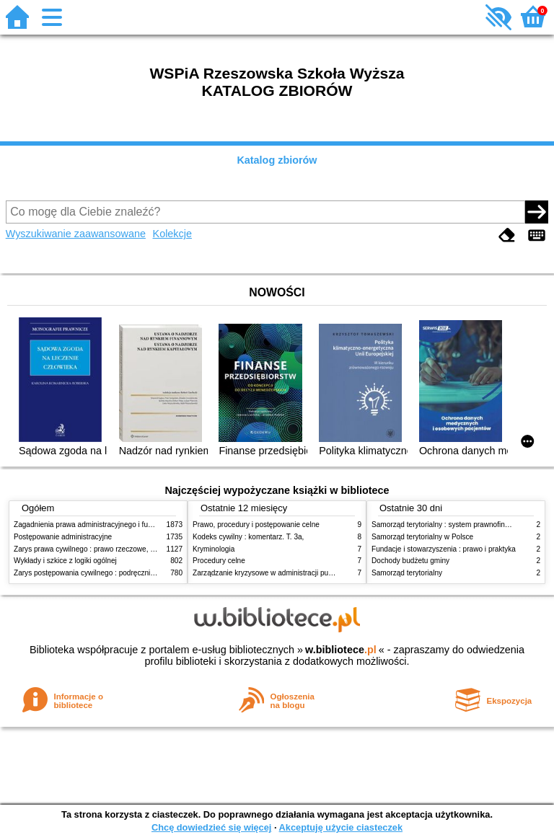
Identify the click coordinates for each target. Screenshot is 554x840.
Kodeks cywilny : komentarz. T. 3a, (248, 537)
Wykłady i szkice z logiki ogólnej (65, 561)
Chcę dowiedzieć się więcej (211, 827)
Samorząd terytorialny (406, 573)
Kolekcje (172, 233)
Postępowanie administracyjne (63, 537)
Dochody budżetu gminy (410, 561)
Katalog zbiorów (277, 160)
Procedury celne (219, 561)
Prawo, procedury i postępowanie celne (256, 525)
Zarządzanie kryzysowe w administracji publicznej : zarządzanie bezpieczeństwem (325, 573)
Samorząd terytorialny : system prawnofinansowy (450, 525)
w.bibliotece (341, 649)
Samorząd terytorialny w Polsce (422, 537)
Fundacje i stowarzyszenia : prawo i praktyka (443, 549)
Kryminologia (213, 549)
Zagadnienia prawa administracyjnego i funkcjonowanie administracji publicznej (141, 525)
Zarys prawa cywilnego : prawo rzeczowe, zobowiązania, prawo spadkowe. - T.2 (142, 549)
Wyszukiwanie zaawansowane (76, 233)
